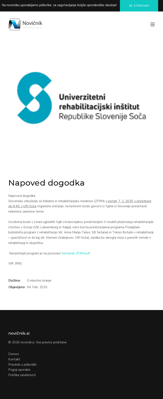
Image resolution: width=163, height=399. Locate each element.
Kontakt (14, 359)
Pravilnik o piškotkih (22, 364)
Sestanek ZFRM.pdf (75, 253)
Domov (13, 354)
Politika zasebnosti (22, 375)
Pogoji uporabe (19, 370)
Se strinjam (139, 5)
